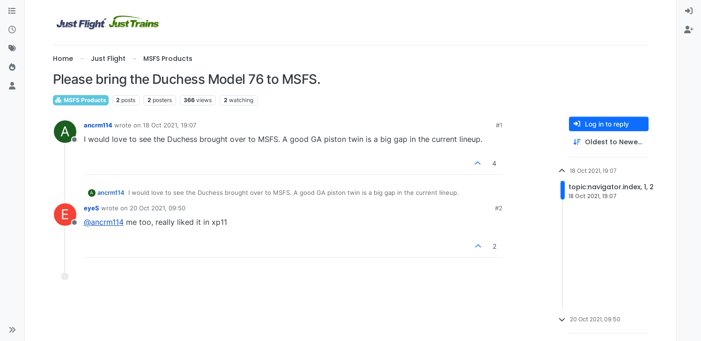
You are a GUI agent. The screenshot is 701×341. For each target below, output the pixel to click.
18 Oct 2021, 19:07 (169, 125)
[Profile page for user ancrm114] (65, 131)
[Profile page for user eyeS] (65, 214)
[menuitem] (688, 11)
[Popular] (12, 67)
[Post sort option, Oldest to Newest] (609, 142)
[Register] (688, 29)
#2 (498, 208)
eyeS (91, 208)
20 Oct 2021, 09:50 (157, 208)
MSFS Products (80, 100)
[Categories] (12, 11)
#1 (499, 125)
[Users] (12, 86)
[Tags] (12, 48)
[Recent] (12, 29)
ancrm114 (98, 125)
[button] (12, 329)
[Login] (688, 11)
